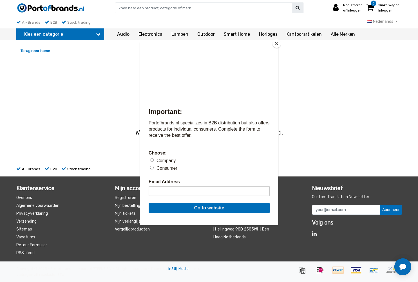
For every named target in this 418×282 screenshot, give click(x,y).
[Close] (276, 43)
